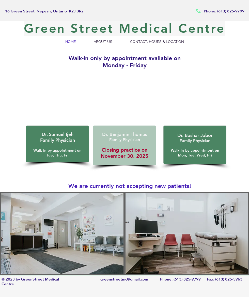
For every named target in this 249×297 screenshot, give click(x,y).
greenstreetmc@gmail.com (124, 279)
